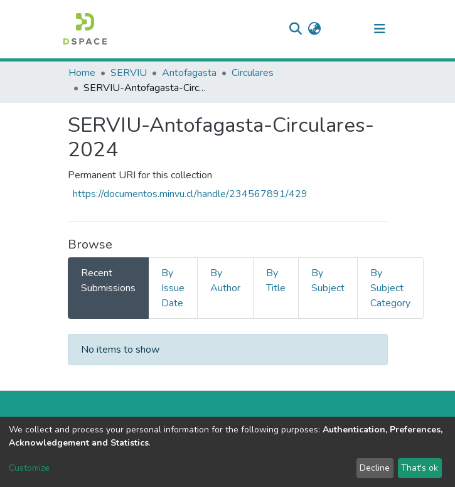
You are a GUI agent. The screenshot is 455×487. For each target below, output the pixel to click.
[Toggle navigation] (379, 28)
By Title (276, 280)
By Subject (328, 280)
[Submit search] (295, 29)
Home (81, 73)
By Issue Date (173, 288)
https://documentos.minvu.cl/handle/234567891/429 (190, 194)
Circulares (253, 73)
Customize (29, 468)
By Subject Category (390, 288)
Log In (342, 29)
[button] (314, 28)
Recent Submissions (108, 280)
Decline (375, 468)
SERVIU (128, 73)
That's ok (419, 468)
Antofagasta (189, 73)
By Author (225, 280)
